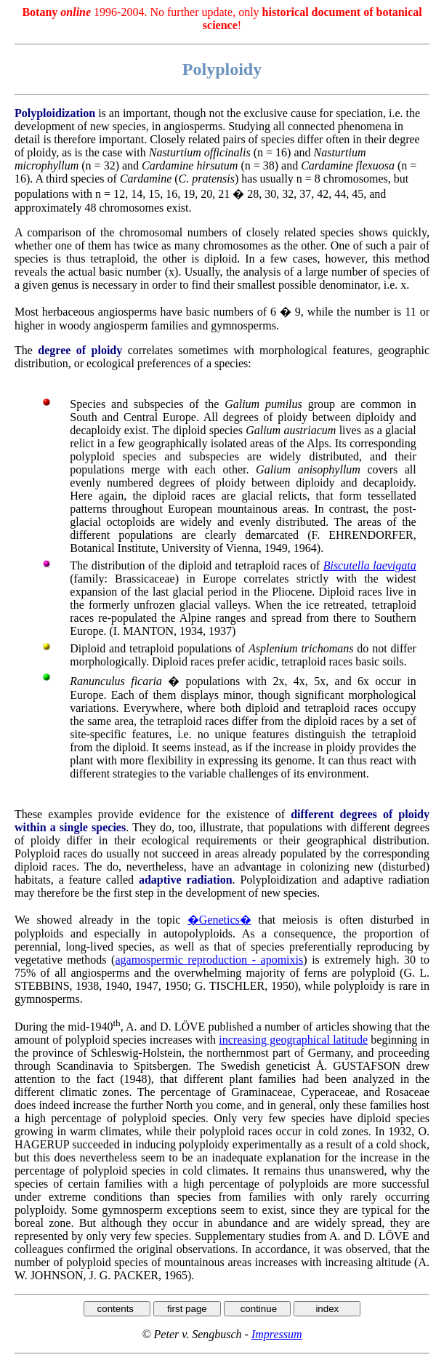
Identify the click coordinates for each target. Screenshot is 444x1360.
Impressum (276, 1334)
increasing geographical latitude (293, 1039)
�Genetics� (219, 919)
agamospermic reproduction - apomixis (209, 959)
